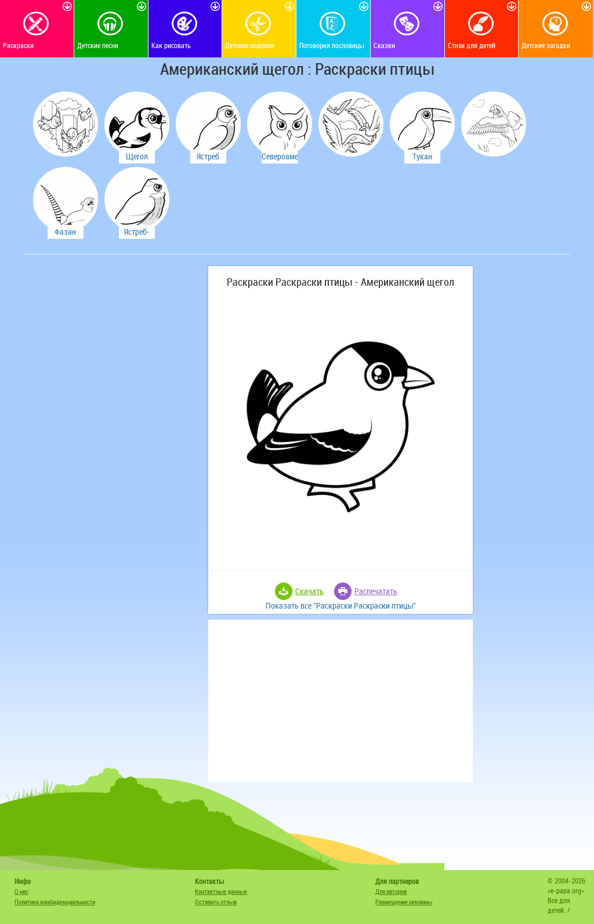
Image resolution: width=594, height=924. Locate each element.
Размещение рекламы (403, 901)
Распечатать (375, 590)
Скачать (309, 590)
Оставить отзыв (216, 901)
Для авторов (391, 891)
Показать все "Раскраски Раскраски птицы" (341, 605)
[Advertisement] (114, 338)
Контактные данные (221, 891)
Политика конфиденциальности (55, 901)
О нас (21, 891)
